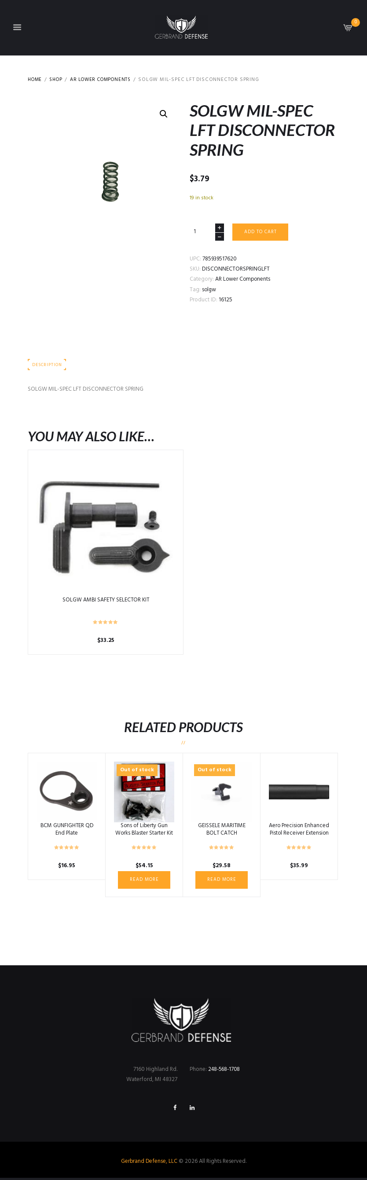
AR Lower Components (106, 80)
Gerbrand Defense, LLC (149, 1163)
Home (36, 80)
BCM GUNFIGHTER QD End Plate (67, 830)
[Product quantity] (207, 232)
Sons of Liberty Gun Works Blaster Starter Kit (144, 830)
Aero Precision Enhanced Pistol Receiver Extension (299, 834)
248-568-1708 (225, 1071)
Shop (58, 80)
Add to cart (261, 232)
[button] (164, 114)
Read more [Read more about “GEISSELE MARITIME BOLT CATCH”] (221, 881)
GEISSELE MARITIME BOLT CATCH (222, 830)
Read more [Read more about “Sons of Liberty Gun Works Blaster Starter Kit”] (144, 881)
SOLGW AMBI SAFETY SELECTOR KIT (106, 601)
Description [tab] (47, 366)
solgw (209, 290)
